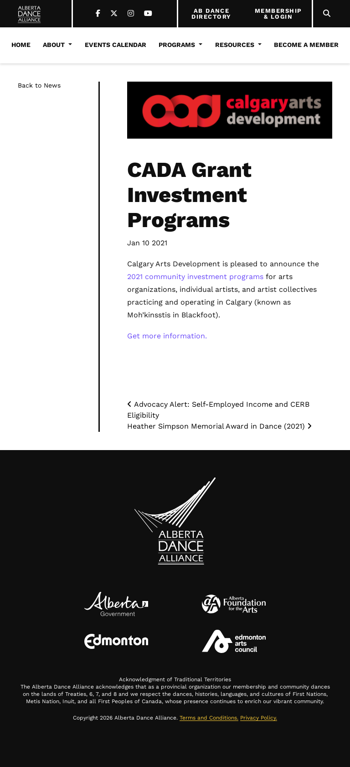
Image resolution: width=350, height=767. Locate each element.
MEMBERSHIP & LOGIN (278, 14)
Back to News (39, 85)
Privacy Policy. (258, 718)
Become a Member (306, 44)
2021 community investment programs (195, 276)
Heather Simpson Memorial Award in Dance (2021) (219, 426)
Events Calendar (115, 44)
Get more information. (167, 336)
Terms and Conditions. (209, 718)
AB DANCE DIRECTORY (211, 14)
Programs (177, 44)
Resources (234, 44)
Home (21, 44)
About (54, 44)
